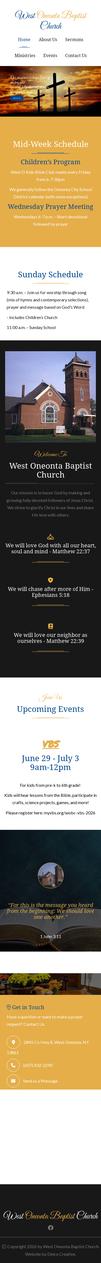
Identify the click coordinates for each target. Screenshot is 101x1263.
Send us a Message (40, 1080)
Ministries (25, 55)
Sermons (74, 39)
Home (24, 39)
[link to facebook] (50, 1228)
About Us (48, 39)
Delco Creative (61, 1254)
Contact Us (76, 55)
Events (50, 55)
